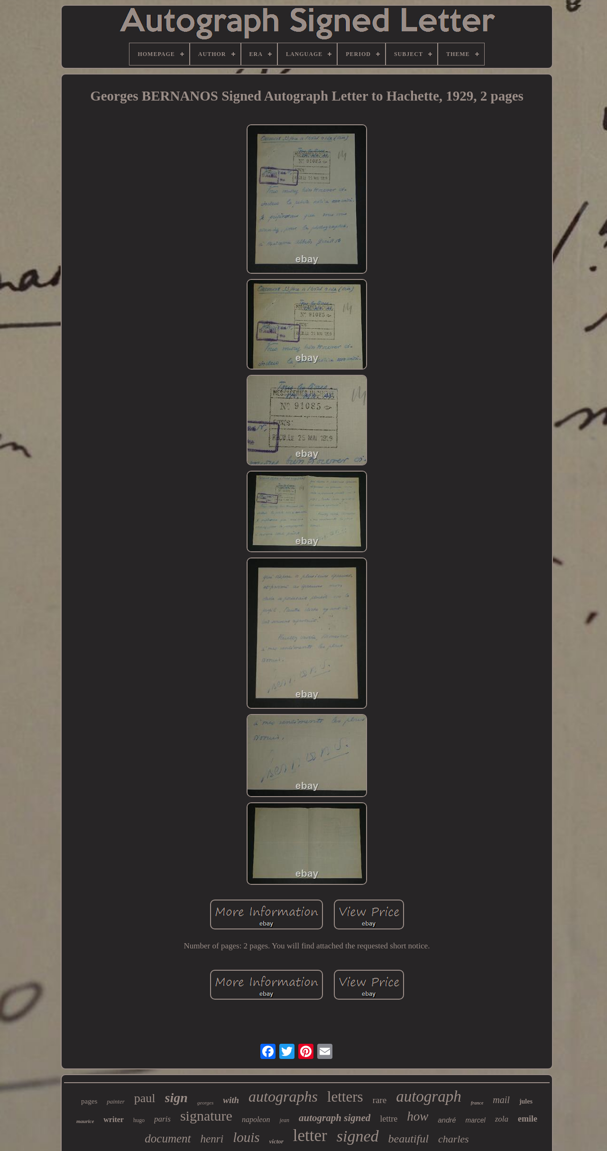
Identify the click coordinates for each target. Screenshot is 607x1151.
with (231, 1100)
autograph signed (334, 1117)
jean (284, 1120)
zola (501, 1118)
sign (176, 1097)
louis (246, 1137)
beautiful (408, 1138)
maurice (85, 1121)
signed (358, 1136)
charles (453, 1139)
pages (89, 1101)
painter (116, 1101)
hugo (139, 1120)
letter (310, 1135)
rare (380, 1100)
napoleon (256, 1119)
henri (212, 1139)
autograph (428, 1096)
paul (145, 1098)
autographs (283, 1096)
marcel (476, 1120)
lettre (388, 1118)
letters (345, 1096)
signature (206, 1115)
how (417, 1116)
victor (276, 1141)
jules (526, 1101)
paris (162, 1118)
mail (501, 1100)
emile (527, 1118)
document (168, 1138)
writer (113, 1119)
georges (205, 1102)
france (477, 1102)
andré (447, 1120)
